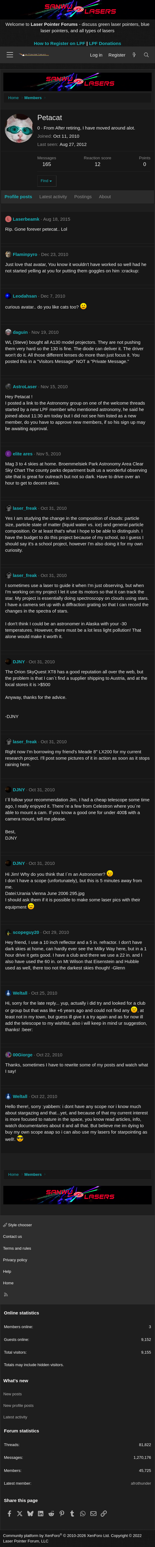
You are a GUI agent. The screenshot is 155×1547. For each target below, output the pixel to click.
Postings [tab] (83, 196)
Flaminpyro (25, 254)
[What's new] (134, 55)
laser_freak (25, 508)
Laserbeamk (26, 219)
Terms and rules (17, 1248)
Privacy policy (15, 1260)
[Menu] (10, 54)
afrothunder (141, 1483)
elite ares (22, 453)
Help (7, 1271)
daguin (20, 332)
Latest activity (15, 1417)
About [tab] (105, 196)
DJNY (19, 661)
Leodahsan (25, 296)
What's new (15, 1380)
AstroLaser (25, 386)
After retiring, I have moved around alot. (95, 127)
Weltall (20, 993)
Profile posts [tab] (18, 196)
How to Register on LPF (59, 43)
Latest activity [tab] (53, 196)
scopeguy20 (26, 932)
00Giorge (22, 1054)
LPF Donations (105, 43)
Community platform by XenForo (56, 1535)
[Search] (146, 55)
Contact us (12, 1236)
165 (46, 164)
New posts (12, 1394)
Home (8, 1283)
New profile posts (18, 1405)
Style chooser (17, 1225)
